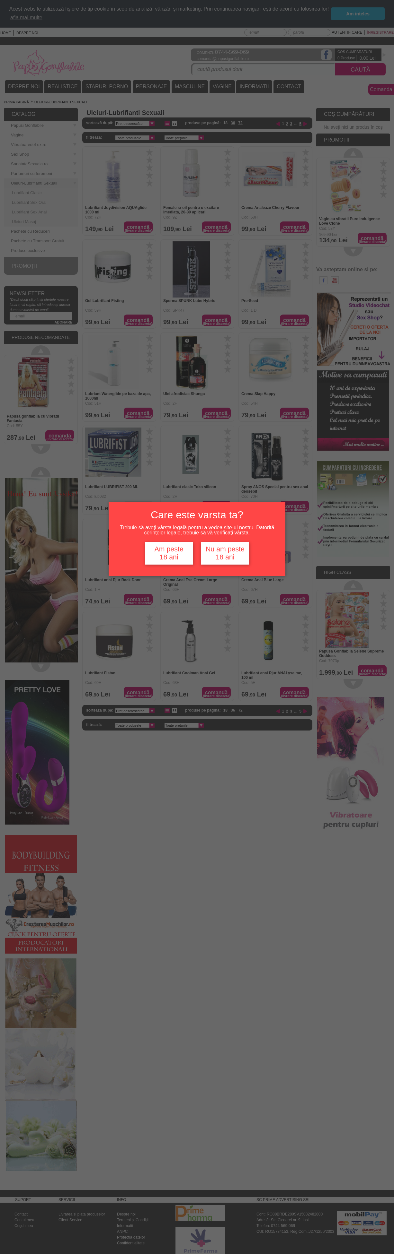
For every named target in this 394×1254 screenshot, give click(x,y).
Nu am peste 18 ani (225, 553)
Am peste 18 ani (169, 553)
